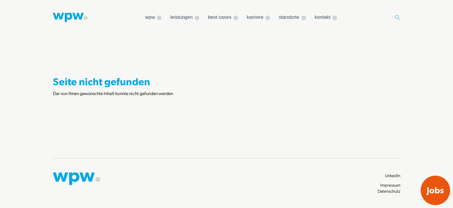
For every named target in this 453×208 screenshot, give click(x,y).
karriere (255, 17)
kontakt (323, 17)
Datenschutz (389, 191)
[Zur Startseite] (70, 17)
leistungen (181, 17)
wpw (150, 17)
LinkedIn (392, 175)
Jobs (435, 190)
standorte (289, 17)
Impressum (390, 185)
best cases (219, 17)
